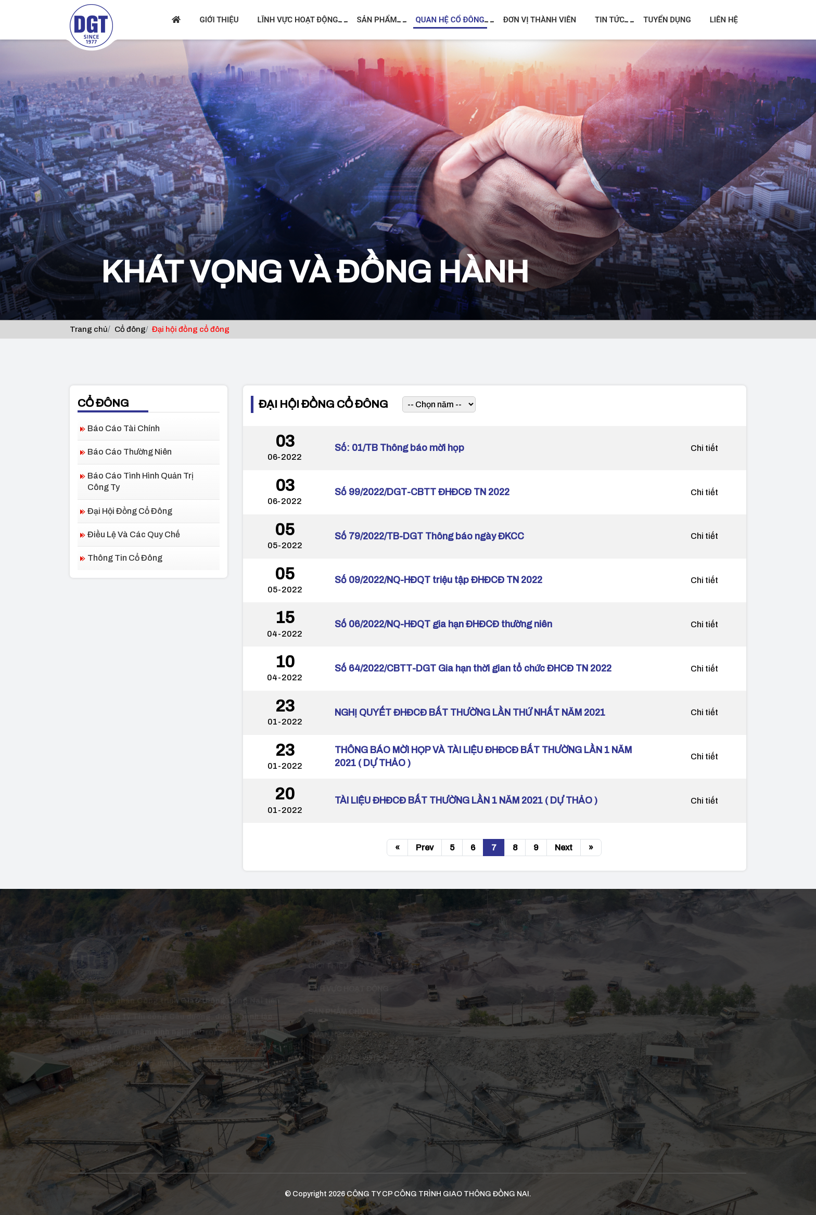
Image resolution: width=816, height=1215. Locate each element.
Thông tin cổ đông (124, 557)
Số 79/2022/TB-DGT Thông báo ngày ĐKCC (429, 536)
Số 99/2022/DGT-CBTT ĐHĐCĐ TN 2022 (422, 492)
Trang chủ (89, 329)
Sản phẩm (378, 20)
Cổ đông (130, 329)
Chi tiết (704, 448)
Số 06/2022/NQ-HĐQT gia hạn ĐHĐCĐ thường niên (443, 624)
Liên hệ (724, 19)
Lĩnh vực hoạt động (299, 20)
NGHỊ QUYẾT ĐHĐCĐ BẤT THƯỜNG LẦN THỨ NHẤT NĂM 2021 (470, 712)
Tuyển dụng (667, 19)
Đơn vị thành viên (539, 19)
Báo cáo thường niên (129, 451)
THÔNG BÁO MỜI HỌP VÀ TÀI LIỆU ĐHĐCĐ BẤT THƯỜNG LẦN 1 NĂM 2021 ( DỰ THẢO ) (483, 756)
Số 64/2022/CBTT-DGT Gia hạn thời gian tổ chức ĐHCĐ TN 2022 (473, 668)
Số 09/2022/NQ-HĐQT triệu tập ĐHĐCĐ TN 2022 (438, 580)
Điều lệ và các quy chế (133, 534)
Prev (425, 847)
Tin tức (611, 20)
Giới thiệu (218, 19)
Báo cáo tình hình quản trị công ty (140, 481)
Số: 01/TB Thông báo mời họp (399, 448)
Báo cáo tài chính (123, 428)
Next (563, 847)
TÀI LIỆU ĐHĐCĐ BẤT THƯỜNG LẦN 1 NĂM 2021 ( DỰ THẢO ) (466, 800)
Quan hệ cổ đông (451, 20)
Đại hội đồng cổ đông (129, 511)
